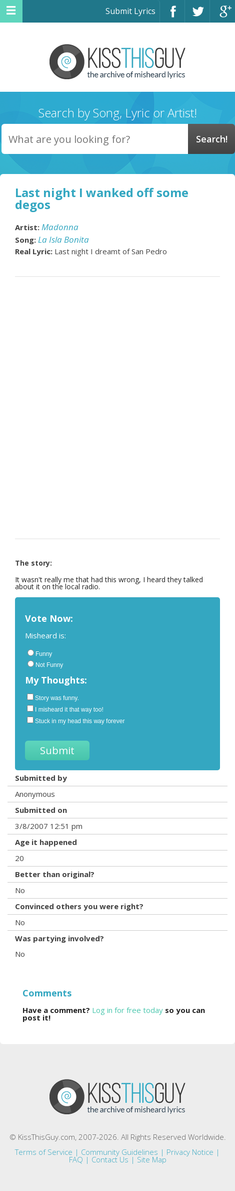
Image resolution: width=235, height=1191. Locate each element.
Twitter (197, 16)
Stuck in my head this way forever (75, 721)
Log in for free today (127, 1010)
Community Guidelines (119, 1152)
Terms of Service (43, 1152)
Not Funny (45, 664)
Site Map (151, 1159)
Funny (40, 653)
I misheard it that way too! (65, 709)
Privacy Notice (190, 1152)
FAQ (76, 1159)
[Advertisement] (117, 408)
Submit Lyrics (131, 11)
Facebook (172, 16)
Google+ (222, 16)
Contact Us (110, 1159)
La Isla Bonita (63, 239)
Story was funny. (53, 698)
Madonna (60, 227)
